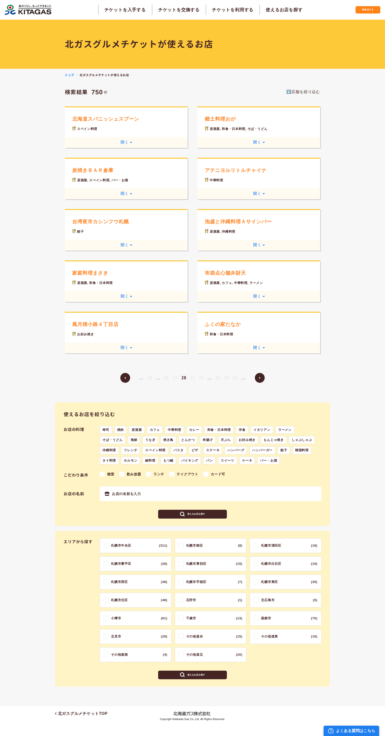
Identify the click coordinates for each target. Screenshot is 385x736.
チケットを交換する (170, 9)
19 (175, 377)
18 (166, 377)
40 (226, 377)
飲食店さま (359, 10)
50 (235, 377)
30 (217, 377)
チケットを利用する (224, 9)
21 (192, 377)
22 (201, 377)
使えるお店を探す (275, 9)
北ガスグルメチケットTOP (81, 725)
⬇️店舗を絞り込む (303, 92)
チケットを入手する (116, 9)
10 (149, 377)
